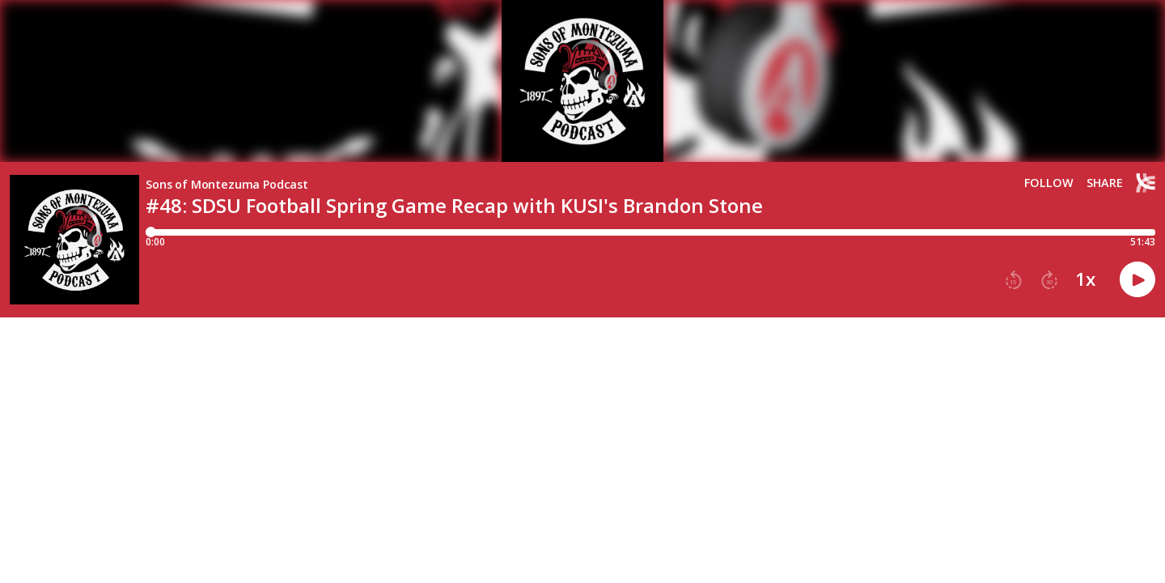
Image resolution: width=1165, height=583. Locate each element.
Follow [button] (1049, 183)
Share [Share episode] (1105, 183)
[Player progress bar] (650, 232)
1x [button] (1085, 279)
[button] (1013, 280)
